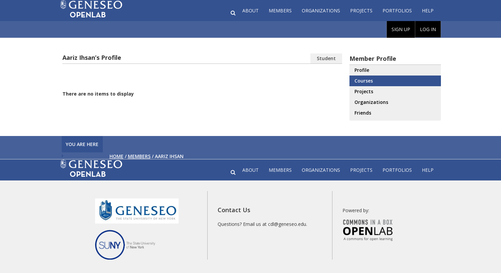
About (250, 10)
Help (428, 10)
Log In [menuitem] (428, 29)
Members (280, 10)
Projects (361, 10)
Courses (363, 81)
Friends (362, 113)
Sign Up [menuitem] (401, 29)
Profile (361, 70)
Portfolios (397, 10)
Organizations (321, 10)
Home (116, 156)
